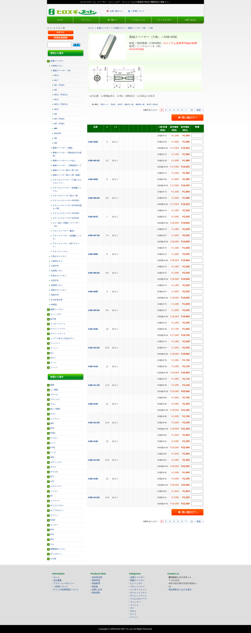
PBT (52, 423)
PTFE (52, 447)
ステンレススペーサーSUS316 (66, 218)
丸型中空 (55, 280)
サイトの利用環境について (65, 589)
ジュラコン (55, 419)
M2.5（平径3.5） (61, 95)
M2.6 (56, 109)
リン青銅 (54, 390)
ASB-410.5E (94, 347)
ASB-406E (93, 179)
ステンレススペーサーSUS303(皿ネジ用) (67, 207)
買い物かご (112, 20)
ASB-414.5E (94, 497)
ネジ (132, 608)
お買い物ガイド (116, 11)
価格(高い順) (140, 104)
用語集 (95, 586)
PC (51, 496)
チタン (53, 414)
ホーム (60, 20)
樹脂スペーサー (57, 309)
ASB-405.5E (94, 160)
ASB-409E (93, 291)
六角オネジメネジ (58, 256)
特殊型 (54, 304)
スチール (54, 394)
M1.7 (56, 80)
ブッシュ (54, 348)
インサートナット (58, 324)
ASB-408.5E (94, 273)
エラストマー (56, 486)
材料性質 (96, 580)
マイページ (86, 20)
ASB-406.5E (94, 198)
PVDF (52, 520)
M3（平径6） (60, 124)
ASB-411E (93, 366)
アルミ (53, 404)
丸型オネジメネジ (58, 276)
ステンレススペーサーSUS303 (66, 200)
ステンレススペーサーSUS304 (66, 213)
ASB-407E (93, 216)
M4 (55, 128)
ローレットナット (58, 333)
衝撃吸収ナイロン (58, 549)
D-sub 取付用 (56, 300)
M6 (55, 143)
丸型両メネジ (57, 271)
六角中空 (55, 266)
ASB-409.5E (94, 310)
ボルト (53, 358)
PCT (52, 476)
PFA (52, 530)
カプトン (54, 515)
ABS (52, 457)
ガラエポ (54, 472)
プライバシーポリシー (63, 583)
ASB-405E (93, 142)
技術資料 (96, 592)
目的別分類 (97, 577)
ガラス (53, 467)
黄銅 (52, 385)
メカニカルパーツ (138, 598)
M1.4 (56, 75)
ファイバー (55, 501)
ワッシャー (55, 343)
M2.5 (56, 99)
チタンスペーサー (60, 251)
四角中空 (55, 295)
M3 (55, 114)
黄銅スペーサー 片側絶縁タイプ (67, 165)
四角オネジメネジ (58, 290)
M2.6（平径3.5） (61, 104)
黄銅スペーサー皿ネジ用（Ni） (66, 170)
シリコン (54, 491)
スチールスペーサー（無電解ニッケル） (67, 189)
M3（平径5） (60, 119)
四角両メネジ (57, 285)
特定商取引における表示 (180, 589)
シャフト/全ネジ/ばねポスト (62, 338)
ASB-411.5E (94, 385)
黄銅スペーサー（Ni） (62, 70)
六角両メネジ (57, 66)
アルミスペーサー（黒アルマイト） (66, 245)
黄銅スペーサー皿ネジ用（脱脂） (67, 175)
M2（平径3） (60, 85)
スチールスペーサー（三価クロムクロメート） (67, 181)
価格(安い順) (129, 104)
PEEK (52, 433)
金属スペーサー (57, 61)
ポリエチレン (56, 554)
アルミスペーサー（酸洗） (64, 231)
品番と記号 (97, 589)
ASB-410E (93, 329)
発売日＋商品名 (152, 104)
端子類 (53, 319)
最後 (199, 110)
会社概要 (57, 580)
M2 (55, 90)
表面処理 (96, 583)
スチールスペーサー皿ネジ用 (65, 196)
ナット (53, 362)
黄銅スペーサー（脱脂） (63, 148)
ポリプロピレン (57, 510)
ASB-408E (93, 254)
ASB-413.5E (94, 460)
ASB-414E (93, 479)
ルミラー (54, 525)
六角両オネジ (57, 261)
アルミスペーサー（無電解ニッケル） (67, 237)
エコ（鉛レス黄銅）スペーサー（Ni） (66, 224)
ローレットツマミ (58, 329)
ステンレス (55, 399)
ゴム (52, 544)
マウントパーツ (137, 586)
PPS (52, 428)
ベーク (53, 452)
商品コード (105, 104)
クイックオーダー (164, 20)
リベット (54, 367)
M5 (55, 138)
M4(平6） (58, 133)
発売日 (120, 104)
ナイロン (54, 438)
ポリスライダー (57, 505)
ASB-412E (93, 404)
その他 (53, 558)
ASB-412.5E (94, 422)
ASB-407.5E (94, 235)
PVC (52, 534)
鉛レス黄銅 (55, 409)
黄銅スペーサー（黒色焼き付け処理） (67, 154)
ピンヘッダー (56, 314)
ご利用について (138, 11)
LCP (52, 481)
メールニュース (138, 20)
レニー (53, 443)
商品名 (113, 104)
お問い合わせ (190, 20)
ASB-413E (93, 441)
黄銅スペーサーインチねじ (64, 160)
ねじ (52, 353)
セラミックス (56, 462)
